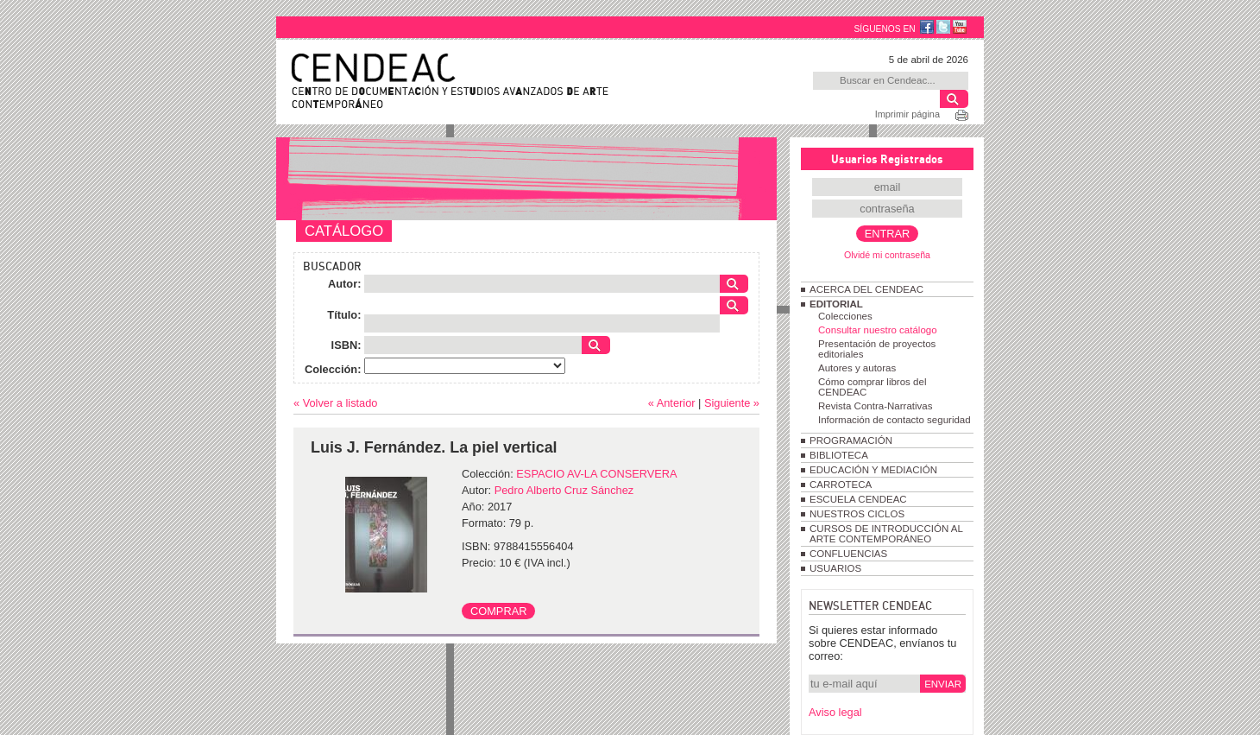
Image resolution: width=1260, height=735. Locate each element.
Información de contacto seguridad (894, 420)
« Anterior (672, 402)
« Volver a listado (335, 402)
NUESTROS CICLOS (857, 514)
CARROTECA (841, 484)
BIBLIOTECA (839, 455)
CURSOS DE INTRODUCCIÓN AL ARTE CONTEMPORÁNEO (886, 533)
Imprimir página (907, 114)
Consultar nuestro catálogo (877, 330)
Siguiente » (731, 402)
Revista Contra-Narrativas (875, 406)
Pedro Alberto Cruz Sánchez (564, 490)
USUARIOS (835, 568)
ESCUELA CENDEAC (858, 499)
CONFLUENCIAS (848, 553)
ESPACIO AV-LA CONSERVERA (596, 473)
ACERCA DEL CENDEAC (866, 289)
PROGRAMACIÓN (851, 440)
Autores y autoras (857, 368)
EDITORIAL (836, 304)
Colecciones (845, 316)
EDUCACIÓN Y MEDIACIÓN (873, 470)
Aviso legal (835, 712)
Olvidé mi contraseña (887, 255)
